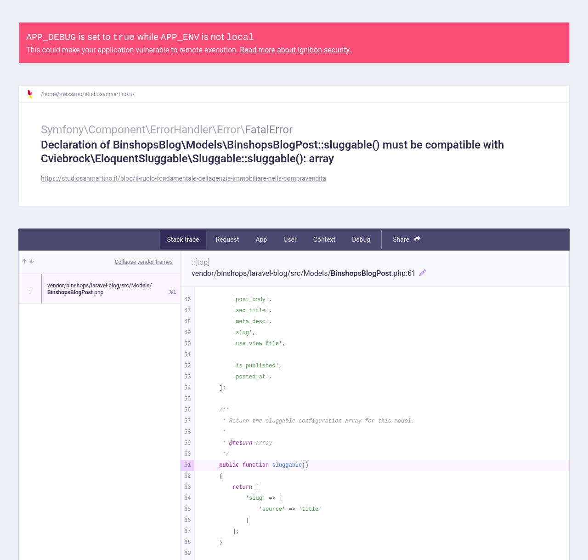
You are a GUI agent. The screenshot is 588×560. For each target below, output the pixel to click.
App (261, 239)
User (289, 239)
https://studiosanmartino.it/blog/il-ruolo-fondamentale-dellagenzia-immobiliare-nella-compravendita (183, 178)
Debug (361, 239)
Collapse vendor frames (144, 262)
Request (227, 239)
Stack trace (183, 239)
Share (407, 239)
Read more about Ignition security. (295, 50)
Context (324, 239)
